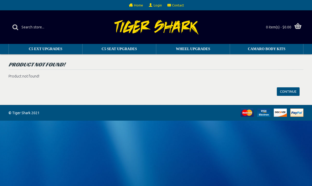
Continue (288, 91)
